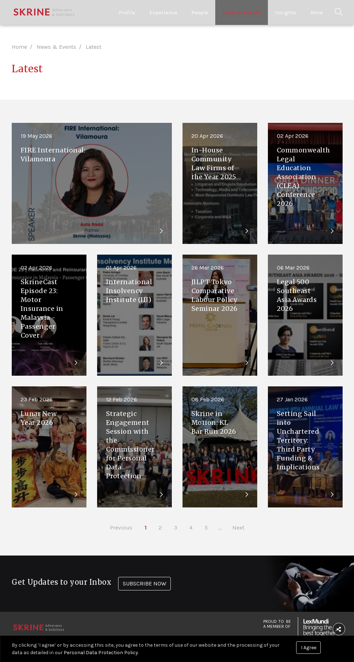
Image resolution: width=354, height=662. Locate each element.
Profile (127, 12)
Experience (163, 12)
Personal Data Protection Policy (101, 653)
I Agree (308, 648)
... (220, 527)
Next (238, 527)
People (199, 12)
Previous (121, 527)
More (317, 12)
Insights (285, 12)
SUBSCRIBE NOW (144, 583)
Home (19, 46)
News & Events (241, 12)
